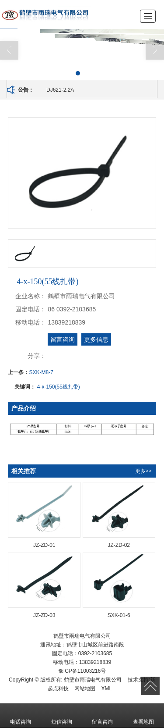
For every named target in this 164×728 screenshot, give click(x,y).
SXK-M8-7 (41, 372)
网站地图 (84, 688)
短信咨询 (61, 716)
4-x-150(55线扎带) (58, 387)
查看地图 (143, 716)
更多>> (143, 471)
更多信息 (96, 339)
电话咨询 (20, 716)
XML (106, 688)
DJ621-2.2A (60, 90)
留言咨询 (62, 339)
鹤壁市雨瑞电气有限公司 (93, 680)
